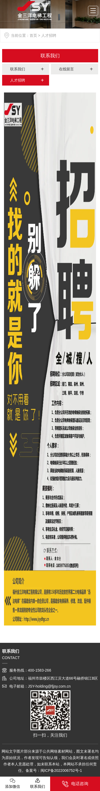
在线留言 (66, 69)
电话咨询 (75, 784)
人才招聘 (17, 80)
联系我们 (50, 55)
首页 (33, 35)
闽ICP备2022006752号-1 (61, 770)
